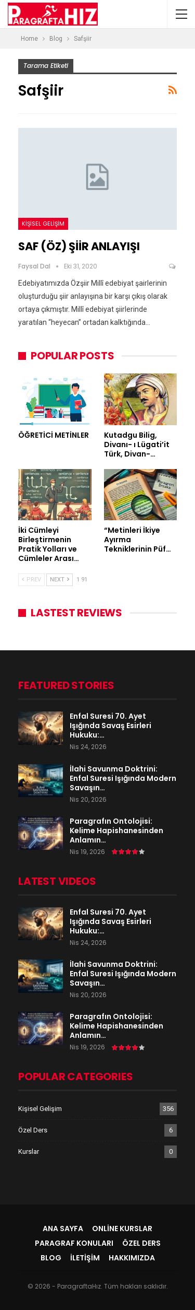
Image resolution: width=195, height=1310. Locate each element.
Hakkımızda (132, 1258)
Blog (51, 1258)
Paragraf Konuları (74, 1243)
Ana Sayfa (63, 1228)
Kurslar (28, 1151)
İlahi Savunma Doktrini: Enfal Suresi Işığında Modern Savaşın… (123, 778)
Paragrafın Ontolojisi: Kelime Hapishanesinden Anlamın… (116, 830)
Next (59, 579)
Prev (31, 579)
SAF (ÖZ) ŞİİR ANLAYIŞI (79, 246)
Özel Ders (32, 1130)
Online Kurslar (122, 1228)
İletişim (85, 1258)
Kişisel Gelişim (43, 223)
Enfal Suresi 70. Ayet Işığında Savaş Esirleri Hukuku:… (110, 725)
